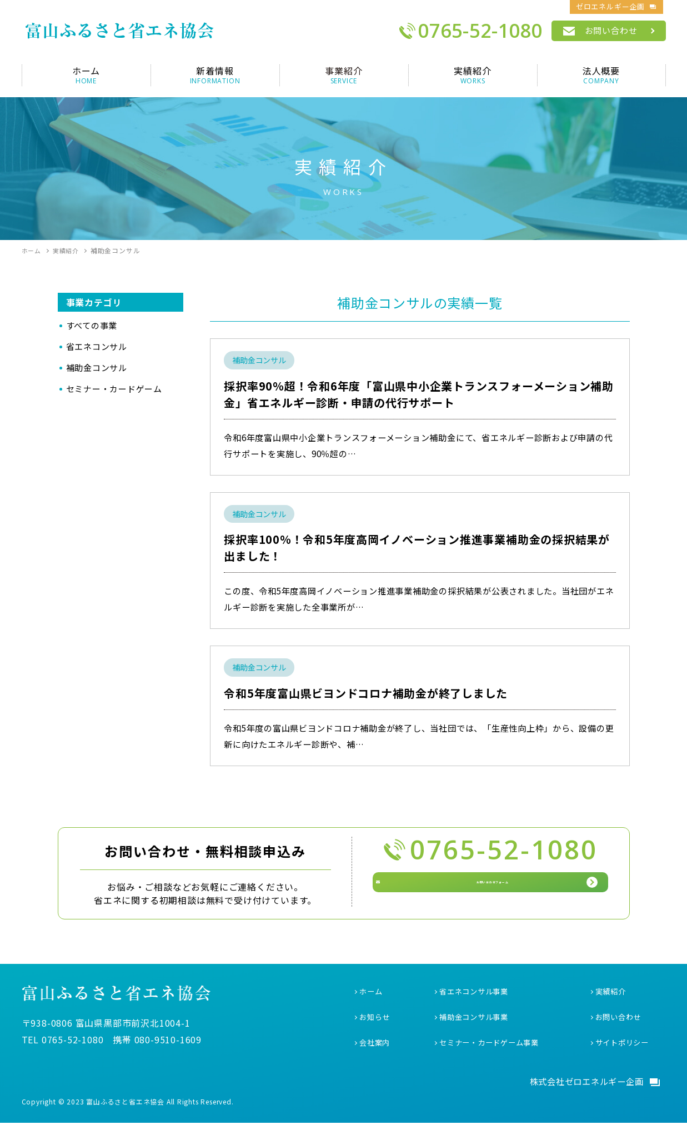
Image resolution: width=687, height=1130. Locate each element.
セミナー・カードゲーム (114, 388)
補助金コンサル (97, 367)
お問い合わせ (611, 30)
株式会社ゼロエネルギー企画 (582, 1087)
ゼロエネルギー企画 (610, 6)
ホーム (371, 996)
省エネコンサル (97, 346)
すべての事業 (92, 325)
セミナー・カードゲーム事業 (492, 1048)
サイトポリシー (624, 1048)
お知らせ (375, 1022)
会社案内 (375, 1048)
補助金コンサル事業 (476, 1022)
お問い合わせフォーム (500, 892)
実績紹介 (611, 996)
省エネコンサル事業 (476, 996)
